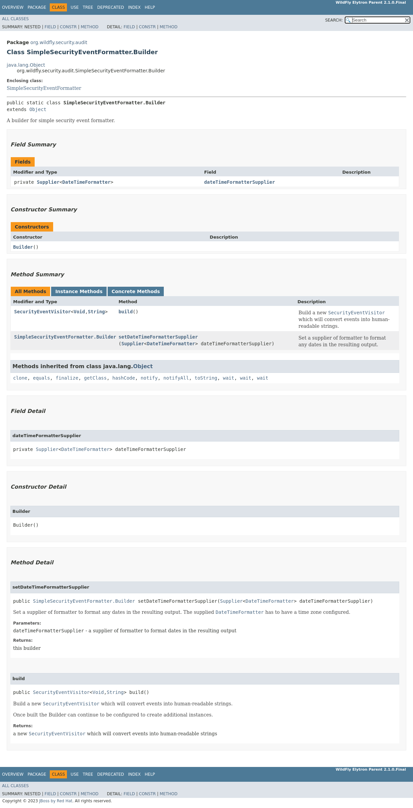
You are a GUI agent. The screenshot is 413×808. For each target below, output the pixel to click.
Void (79, 311)
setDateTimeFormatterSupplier (158, 337)
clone (20, 378)
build (125, 311)
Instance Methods (78, 291)
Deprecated (110, 7)
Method (90, 27)
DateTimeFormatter (86, 182)
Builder (23, 247)
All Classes (15, 18)
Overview (13, 7)
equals (41, 378)
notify (149, 378)
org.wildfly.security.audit (58, 42)
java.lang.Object (26, 65)
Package (37, 7)
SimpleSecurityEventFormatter (44, 88)
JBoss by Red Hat (55, 801)
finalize (66, 378)
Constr (68, 27)
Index (134, 7)
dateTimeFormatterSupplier (239, 182)
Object (37, 109)
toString (206, 378)
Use (75, 7)
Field (50, 27)
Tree (88, 7)
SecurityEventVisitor (42, 311)
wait (228, 378)
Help (150, 7)
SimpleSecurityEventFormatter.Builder (65, 337)
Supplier (48, 182)
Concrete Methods (136, 291)
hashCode (123, 378)
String (96, 311)
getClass (95, 378)
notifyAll (176, 378)
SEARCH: (334, 20)
